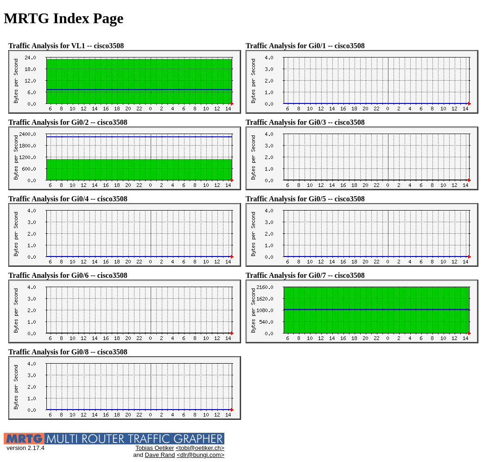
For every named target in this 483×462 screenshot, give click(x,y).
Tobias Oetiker (154, 447)
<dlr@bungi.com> (200, 454)
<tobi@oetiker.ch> (200, 447)
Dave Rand (160, 454)
